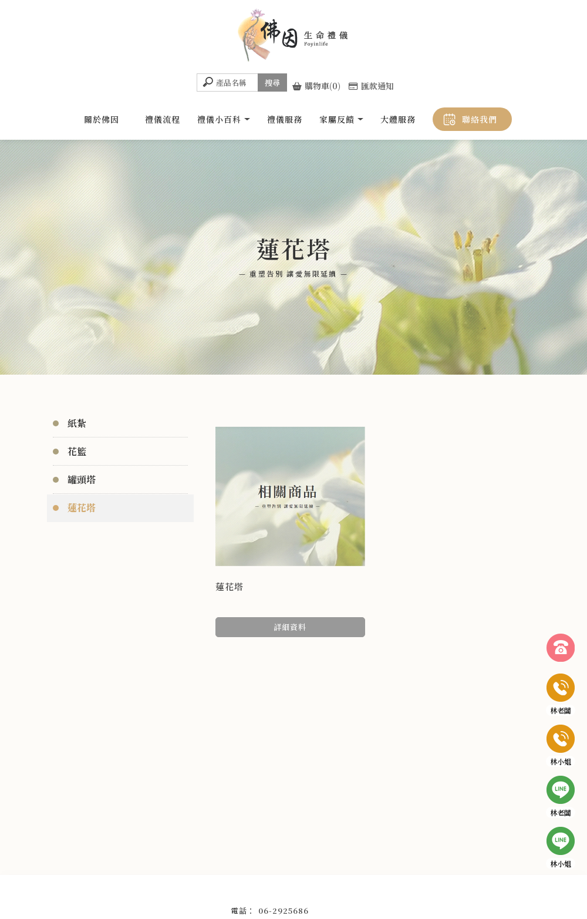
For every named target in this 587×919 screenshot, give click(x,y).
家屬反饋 (337, 119)
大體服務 (398, 119)
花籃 (77, 451)
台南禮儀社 (269, 893)
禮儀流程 (162, 119)
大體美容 (348, 893)
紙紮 (77, 423)
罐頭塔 (82, 479)
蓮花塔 (82, 507)
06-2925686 (283, 910)
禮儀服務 (284, 119)
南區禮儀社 (310, 893)
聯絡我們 (479, 119)
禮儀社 (235, 893)
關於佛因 (101, 119)
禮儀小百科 (219, 119)
